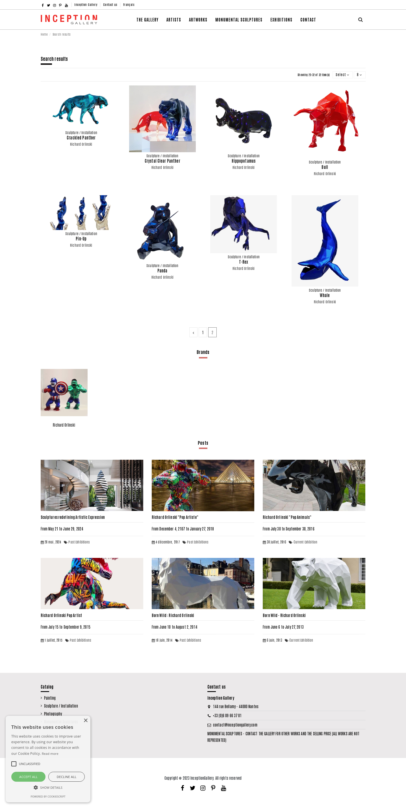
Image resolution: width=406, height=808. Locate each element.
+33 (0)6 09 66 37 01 (227, 715)
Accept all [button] (28, 777)
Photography (53, 713)
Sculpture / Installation (61, 705)
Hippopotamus (243, 160)
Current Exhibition (305, 542)
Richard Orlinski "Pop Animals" (287, 517)
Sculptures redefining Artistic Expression (73, 517)
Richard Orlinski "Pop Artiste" (175, 517)
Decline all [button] (67, 777)
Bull (325, 166)
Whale (325, 295)
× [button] (85, 721)
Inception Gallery (86, 4)
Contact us (110, 4)
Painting (50, 697)
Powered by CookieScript (48, 796)
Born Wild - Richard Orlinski (284, 615)
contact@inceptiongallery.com (235, 724)
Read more (50, 753)
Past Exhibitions (79, 542)
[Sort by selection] (343, 74)
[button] (198, 19)
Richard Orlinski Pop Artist (61, 615)
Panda (162, 270)
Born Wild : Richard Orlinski (173, 615)
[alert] (48, 759)
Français (128, 4)
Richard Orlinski (81, 144)
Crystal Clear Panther (162, 160)
